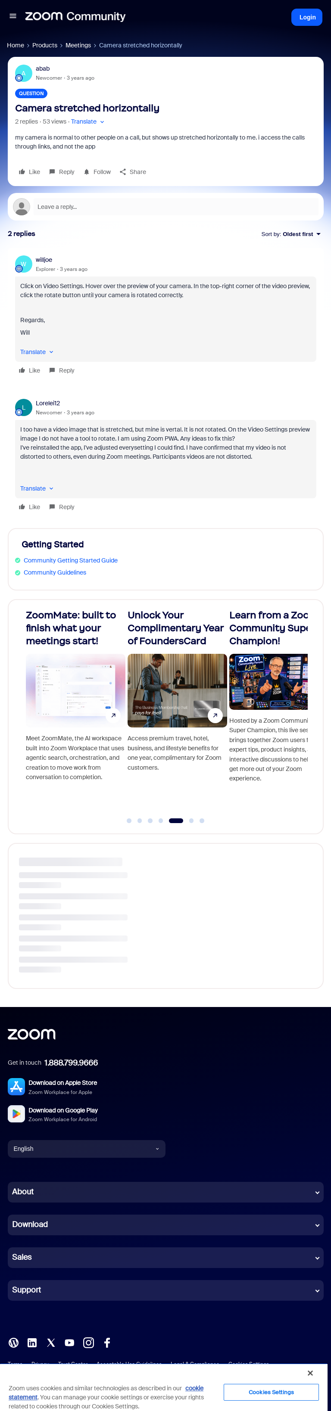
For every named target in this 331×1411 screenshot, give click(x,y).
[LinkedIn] (31, 1342)
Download (30, 1224)
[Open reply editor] (166, 207)
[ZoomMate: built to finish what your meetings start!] (174, 713)
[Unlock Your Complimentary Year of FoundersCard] (275, 713)
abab (43, 68)
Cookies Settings (271, 1392)
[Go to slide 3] (150, 821)
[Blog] (13, 1342)
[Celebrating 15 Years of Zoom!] (72, 713)
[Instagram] (88, 1342)
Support (26, 1290)
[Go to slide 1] (129, 821)
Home (15, 45)
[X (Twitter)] (50, 1342)
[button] (13, 17)
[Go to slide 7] (202, 821)
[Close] (310, 1373)
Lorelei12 (48, 403)
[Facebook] (106, 1342)
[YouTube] (69, 1342)
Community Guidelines (55, 572)
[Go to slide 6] (191, 821)
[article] (165, 316)
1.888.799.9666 (71, 1063)
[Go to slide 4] (164, 821)
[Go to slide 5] (179, 821)
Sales (21, 1257)
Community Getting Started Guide (71, 560)
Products (44, 45)
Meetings (78, 45)
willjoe (44, 260)
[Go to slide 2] (140, 821)
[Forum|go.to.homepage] (75, 17)
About (23, 1192)
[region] (164, 1387)
